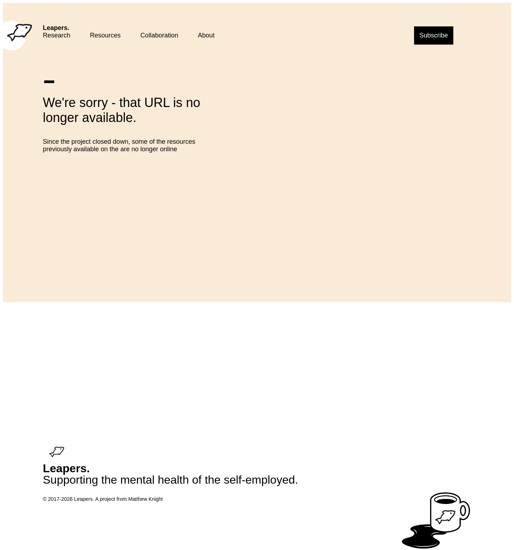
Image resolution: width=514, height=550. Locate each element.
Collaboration (159, 35)
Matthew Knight (145, 499)
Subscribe (433, 35)
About (206, 35)
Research (56, 35)
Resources (105, 35)
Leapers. (56, 27)
